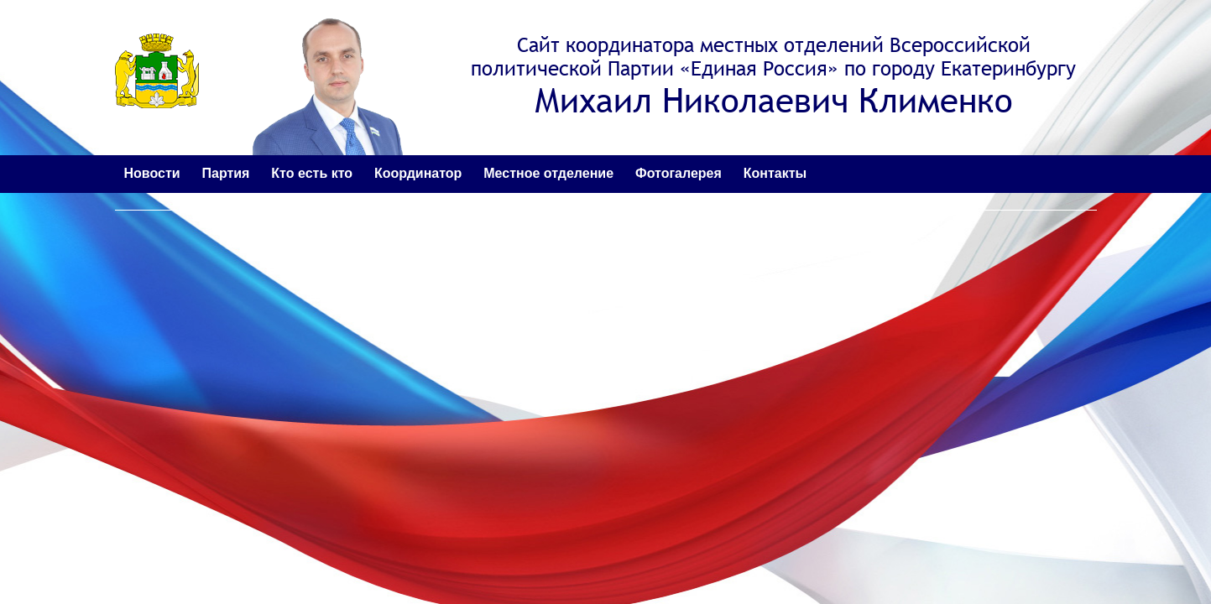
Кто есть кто (311, 173)
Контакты (775, 173)
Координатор (418, 173)
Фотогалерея (678, 173)
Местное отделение (548, 173)
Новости (152, 173)
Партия (225, 173)
